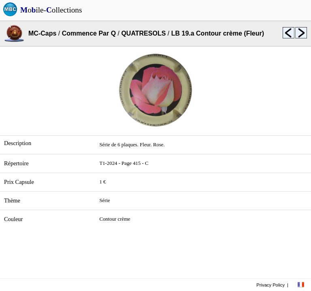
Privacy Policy (270, 285)
